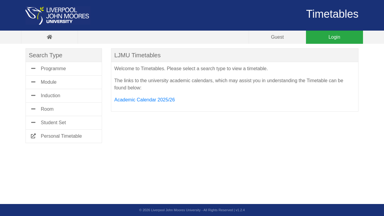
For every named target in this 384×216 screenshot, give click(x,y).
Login (334, 37)
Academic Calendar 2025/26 (144, 99)
